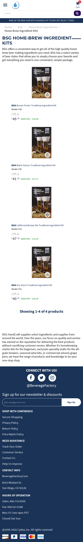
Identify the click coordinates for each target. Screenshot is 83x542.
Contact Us (8, 458)
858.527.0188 (15, 507)
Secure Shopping (12, 417)
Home (9, 27)
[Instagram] (52, 378)
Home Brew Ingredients (44, 27)
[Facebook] (31, 378)
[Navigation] (5, 5)
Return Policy (10, 428)
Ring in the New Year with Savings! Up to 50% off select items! (41, 20)
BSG (21, 27)
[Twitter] (41, 378)
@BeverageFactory (41, 385)
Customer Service (12, 452)
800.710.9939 (17, 501)
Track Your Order (12, 446)
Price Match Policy (13, 434)
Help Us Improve (12, 464)
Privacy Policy (10, 423)
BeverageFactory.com (15, 476)
